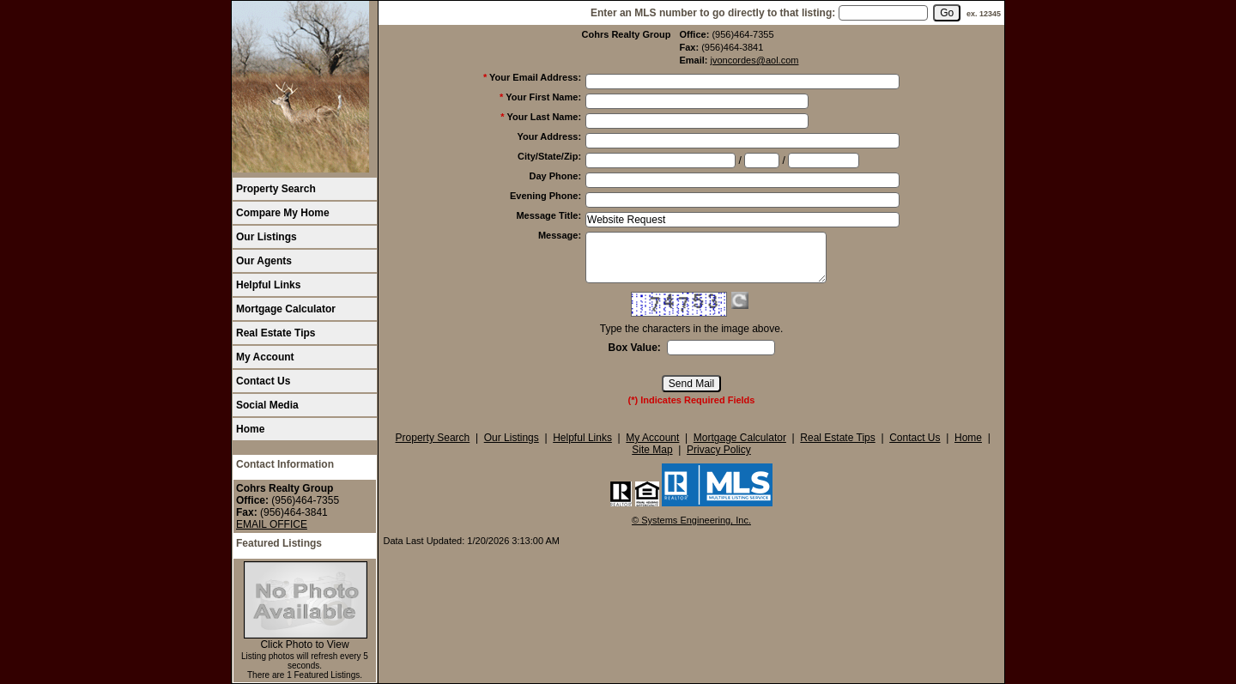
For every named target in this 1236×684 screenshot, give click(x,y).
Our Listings (266, 237)
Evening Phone (545, 196)
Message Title (548, 215)
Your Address (549, 136)
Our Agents (264, 261)
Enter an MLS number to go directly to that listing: (713, 13)
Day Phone (556, 176)
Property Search (276, 189)
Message (559, 235)
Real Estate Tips (275, 333)
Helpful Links (268, 285)
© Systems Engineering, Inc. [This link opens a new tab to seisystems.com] (691, 520)
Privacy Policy (719, 450)
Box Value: (634, 348)
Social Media (267, 405)
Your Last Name (543, 117)
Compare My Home (283, 213)
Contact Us (263, 381)
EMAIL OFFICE (271, 524)
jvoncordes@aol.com (755, 60)
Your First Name (543, 97)
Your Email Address (535, 77)
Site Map (652, 450)
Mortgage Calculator (286, 309)
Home (250, 429)
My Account (265, 357)
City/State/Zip (549, 156)
